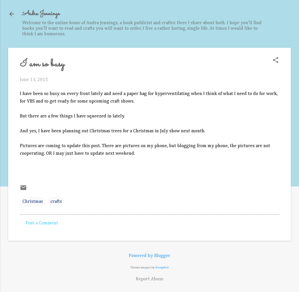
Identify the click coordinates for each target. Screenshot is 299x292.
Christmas (32, 201)
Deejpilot (162, 267)
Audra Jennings (41, 14)
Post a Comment (42, 223)
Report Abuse (150, 279)
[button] (275, 61)
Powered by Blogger (149, 256)
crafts (56, 201)
